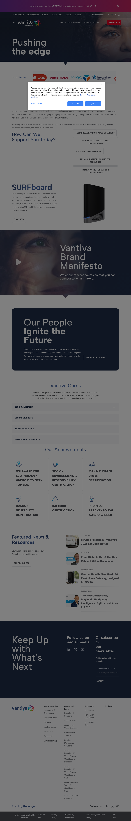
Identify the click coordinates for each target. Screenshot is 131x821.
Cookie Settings (59, 92)
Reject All (75, 104)
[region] (66, 96)
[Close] (101, 85)
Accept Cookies (93, 104)
